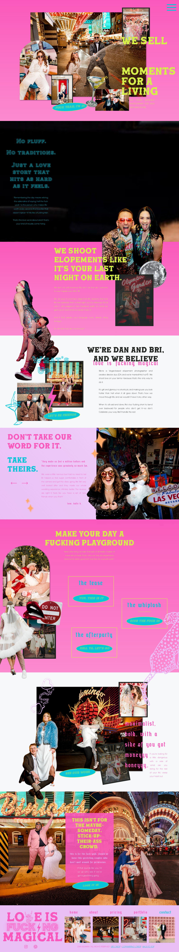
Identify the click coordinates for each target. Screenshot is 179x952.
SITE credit (115, 947)
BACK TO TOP (148, 947)
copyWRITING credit (131, 947)
